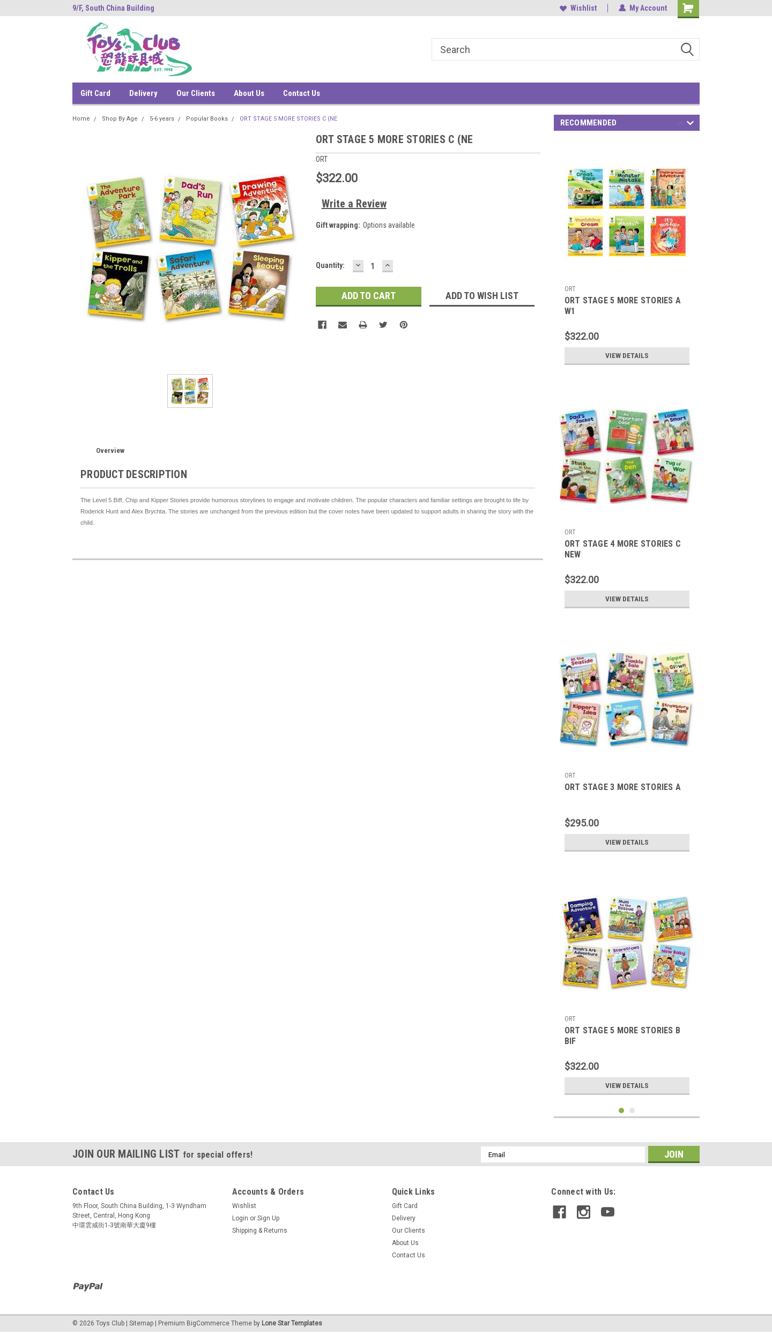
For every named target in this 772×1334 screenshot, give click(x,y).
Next (690, 125)
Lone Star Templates (292, 1323)
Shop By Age (120, 118)
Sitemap (141, 1323)
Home (81, 118)
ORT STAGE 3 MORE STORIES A (623, 787)
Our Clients (195, 93)
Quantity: (330, 265)
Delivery (143, 93)
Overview (110, 450)
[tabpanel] (627, 255)
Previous (681, 125)
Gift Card (95, 93)
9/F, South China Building (113, 8)
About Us (249, 93)
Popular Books (207, 118)
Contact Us (301, 93)
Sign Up (268, 1218)
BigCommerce (208, 1323)
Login (240, 1218)
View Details (627, 355)
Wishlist (578, 8)
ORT (570, 289)
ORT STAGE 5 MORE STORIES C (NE (288, 118)
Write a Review (354, 203)
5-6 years (162, 118)
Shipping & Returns (259, 1230)
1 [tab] (622, 1111)
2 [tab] (632, 1111)
